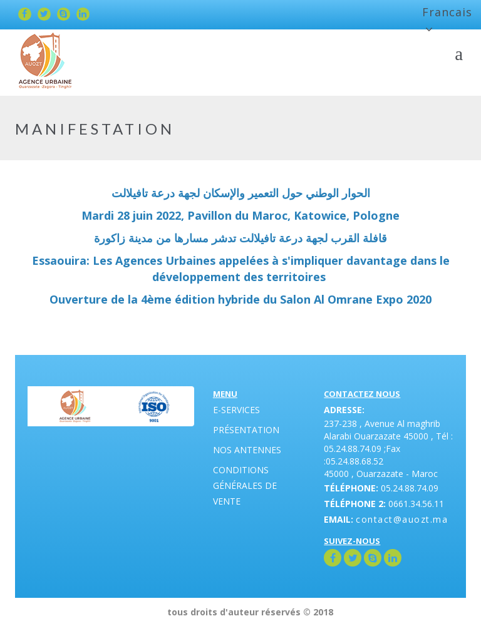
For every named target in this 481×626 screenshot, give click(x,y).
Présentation (246, 430)
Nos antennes (247, 450)
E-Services (236, 410)
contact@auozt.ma (402, 519)
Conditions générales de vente (245, 485)
